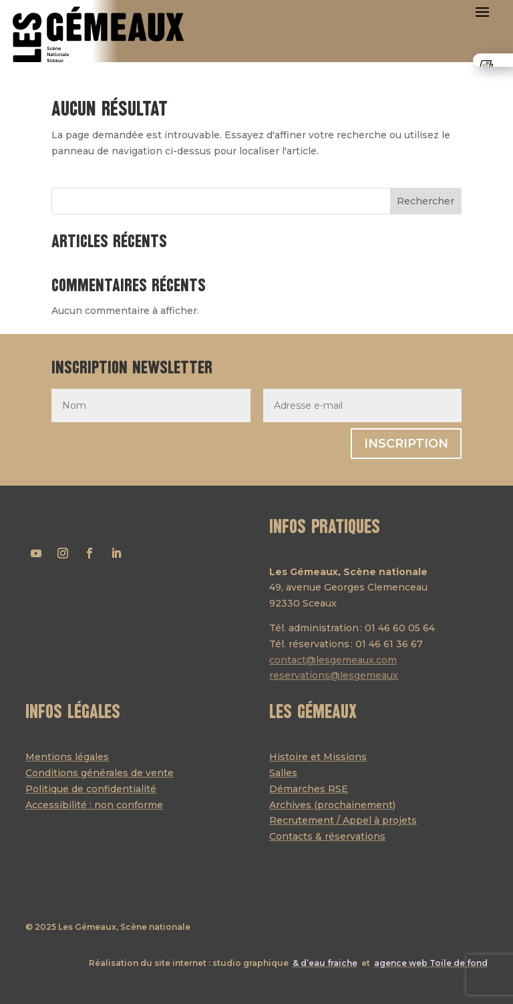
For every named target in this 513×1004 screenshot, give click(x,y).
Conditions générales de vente (99, 773)
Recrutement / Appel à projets (343, 820)
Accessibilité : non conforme (94, 805)
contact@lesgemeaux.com (333, 660)
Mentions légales (67, 757)
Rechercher (425, 201)
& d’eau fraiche (325, 963)
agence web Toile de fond (431, 963)
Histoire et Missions (318, 757)
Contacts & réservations (327, 836)
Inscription (406, 443)
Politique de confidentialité (90, 789)
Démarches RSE (308, 789)
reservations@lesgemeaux (333, 675)
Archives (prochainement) (332, 805)
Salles (283, 773)
